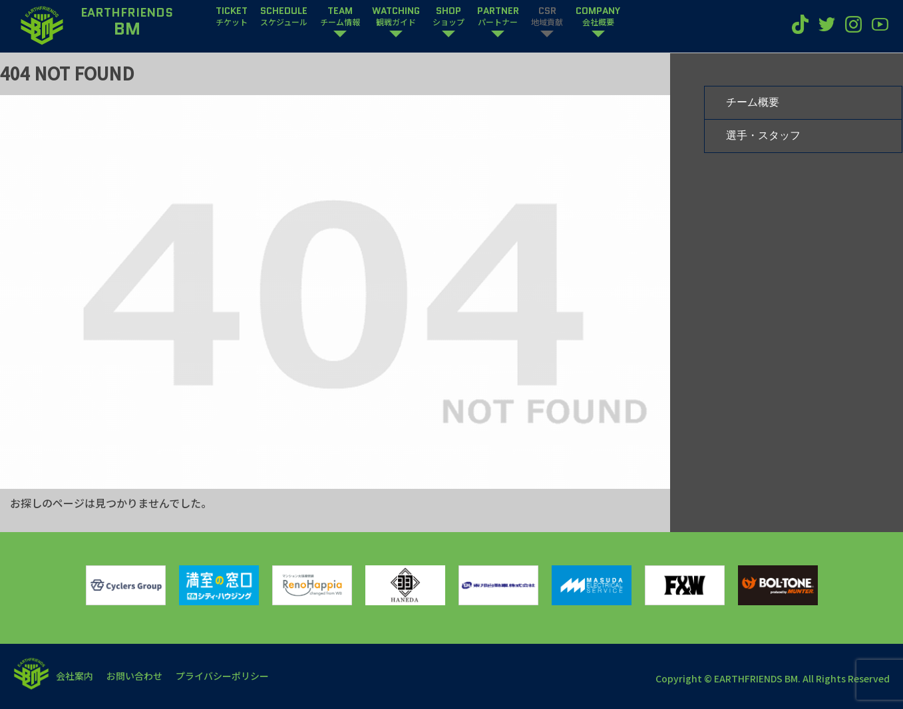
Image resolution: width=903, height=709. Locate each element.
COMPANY (598, 16)
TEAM (340, 16)
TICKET (232, 16)
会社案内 (74, 675)
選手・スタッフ (763, 135)
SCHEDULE (283, 16)
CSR (547, 16)
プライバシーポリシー (222, 675)
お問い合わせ (134, 675)
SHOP (448, 16)
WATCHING (396, 16)
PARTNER (498, 16)
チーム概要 (752, 102)
